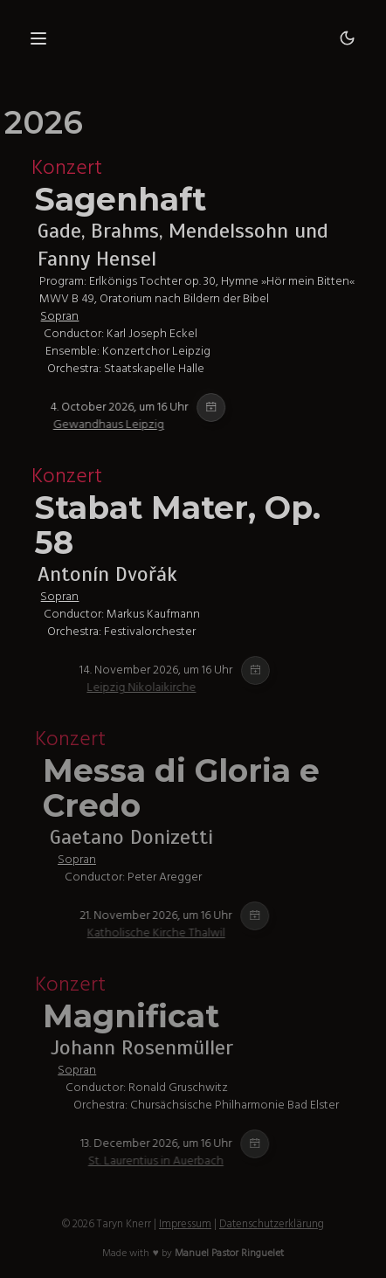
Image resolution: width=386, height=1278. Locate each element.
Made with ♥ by (192, 1253)
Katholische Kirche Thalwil (198, 933)
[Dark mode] (347, 38)
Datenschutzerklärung (271, 1224)
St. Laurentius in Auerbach (197, 1161)
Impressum (185, 1224)
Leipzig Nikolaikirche (183, 687)
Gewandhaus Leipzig (141, 424)
